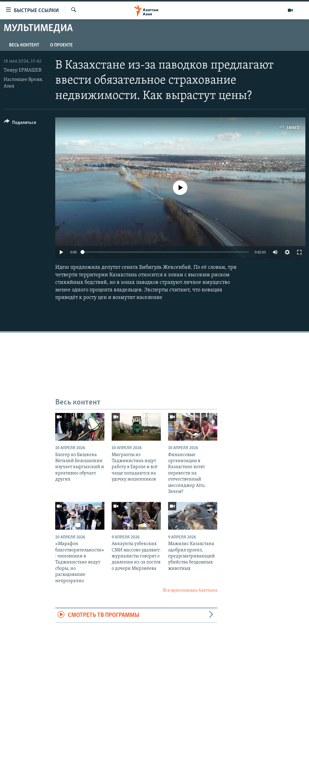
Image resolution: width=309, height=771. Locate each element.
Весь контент (24, 45)
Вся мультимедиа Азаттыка (190, 590)
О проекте (61, 45)
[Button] (20, 123)
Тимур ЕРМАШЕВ (22, 70)
